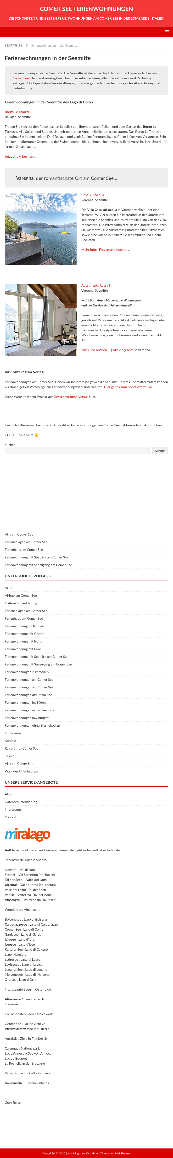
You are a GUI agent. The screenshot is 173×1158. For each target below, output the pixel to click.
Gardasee (12, 934)
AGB (8, 588)
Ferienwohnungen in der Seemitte (29, 710)
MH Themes (122, 1153)
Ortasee (11, 979)
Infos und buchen (94, 350)
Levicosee (12, 964)
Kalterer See (14, 949)
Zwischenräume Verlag (71, 397)
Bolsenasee (13, 919)
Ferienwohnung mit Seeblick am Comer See (36, 557)
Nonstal (10, 870)
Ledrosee (11, 959)
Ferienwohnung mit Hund (23, 641)
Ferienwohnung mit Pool (23, 649)
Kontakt (11, 741)
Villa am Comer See (19, 534)
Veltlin (9, 895)
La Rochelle (13, 1063)
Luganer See (14, 969)
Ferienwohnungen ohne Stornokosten (32, 725)
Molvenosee (14, 974)
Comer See (13, 929)
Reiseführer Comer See (21, 748)
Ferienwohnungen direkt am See (28, 695)
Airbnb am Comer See (21, 595)
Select (9, 756)
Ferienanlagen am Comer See (26, 542)
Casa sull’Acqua (92, 195)
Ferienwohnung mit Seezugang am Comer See (38, 565)
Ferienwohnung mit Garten (24, 634)
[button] (166, 31)
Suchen (10, 445)
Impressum (13, 733)
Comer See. (21, 78)
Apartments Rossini (95, 285)
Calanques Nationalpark (22, 1048)
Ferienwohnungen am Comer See (29, 679)
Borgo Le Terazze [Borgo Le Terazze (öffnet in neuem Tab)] (17, 112)
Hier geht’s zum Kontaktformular (128, 387)
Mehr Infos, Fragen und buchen (104, 249)
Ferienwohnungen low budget (27, 718)
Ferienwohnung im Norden (24, 626)
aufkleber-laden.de (106, 850)
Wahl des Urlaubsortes (21, 771)
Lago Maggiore (16, 954)
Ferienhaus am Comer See (24, 549)
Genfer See (13, 1024)
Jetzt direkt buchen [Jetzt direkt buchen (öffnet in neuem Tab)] (19, 156)
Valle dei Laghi (15, 890)
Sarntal (10, 875)
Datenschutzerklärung (21, 603)
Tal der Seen (13, 880)
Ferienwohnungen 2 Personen (27, 672)
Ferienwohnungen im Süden (25, 702)
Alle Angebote (123, 350)
